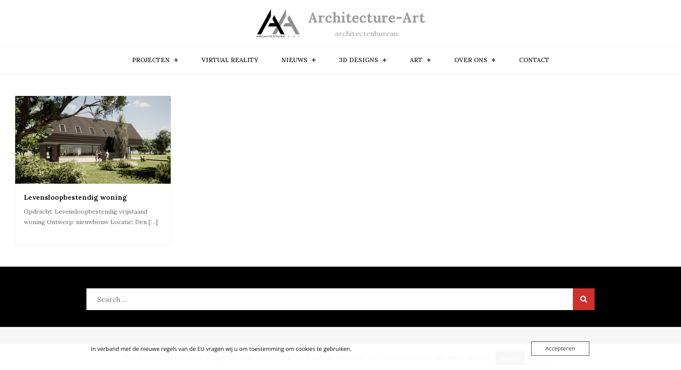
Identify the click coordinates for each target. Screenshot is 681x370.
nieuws (294, 60)
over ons (470, 60)
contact (534, 60)
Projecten (151, 60)
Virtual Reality (230, 60)
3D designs (358, 60)
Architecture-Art (366, 17)
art (416, 60)
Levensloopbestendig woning (75, 197)
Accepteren (560, 348)
